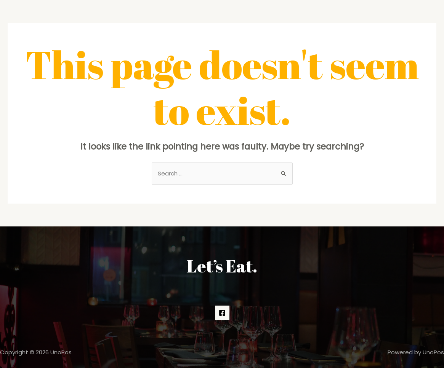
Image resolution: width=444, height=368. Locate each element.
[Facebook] (222, 313)
